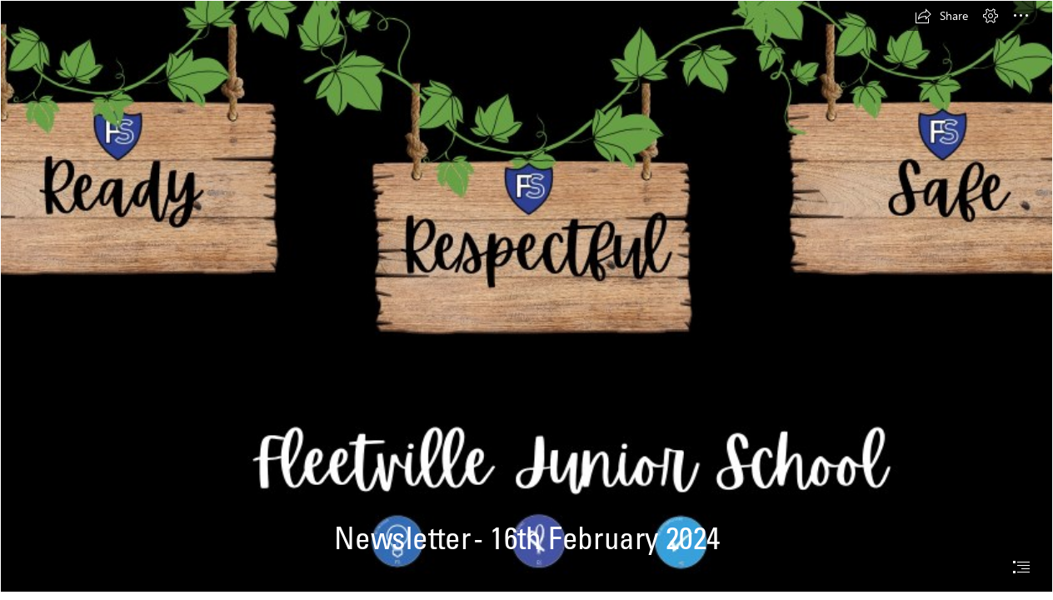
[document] (526, 300)
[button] (941, 16)
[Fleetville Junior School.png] (526, 296)
